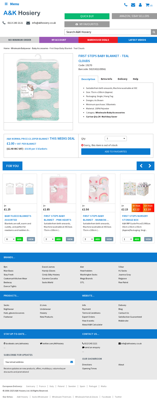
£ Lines (43, 305)
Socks (6, 305)
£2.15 (126, 207)
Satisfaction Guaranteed (130, 316)
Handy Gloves (48, 270)
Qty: (83, 138)
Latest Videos (137, 39)
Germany (30, 386)
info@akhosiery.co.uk (130, 343)
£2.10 (148, 207)
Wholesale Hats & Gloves (86, 396)
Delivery (122, 305)
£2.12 (137, 207)
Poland (61, 386)
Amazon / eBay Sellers (134, 16)
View (31, 239)
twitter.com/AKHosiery (52, 343)
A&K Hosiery (22, 396)
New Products (46, 316)
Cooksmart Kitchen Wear (15, 278)
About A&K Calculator (92, 324)
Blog (120, 309)
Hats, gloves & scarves (14, 312)
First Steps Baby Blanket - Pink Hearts (57, 217)
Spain (82, 386)
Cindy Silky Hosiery (51, 274)
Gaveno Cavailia (50, 278)
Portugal (93, 386)
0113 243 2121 (89, 343)
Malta (103, 386)
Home (6, 48)
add (19, 239)
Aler (82, 266)
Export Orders (88, 316)
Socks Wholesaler (40, 396)
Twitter (118, 396)
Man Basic (9, 270)
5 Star (121, 266)
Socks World (47, 282)
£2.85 (50, 207)
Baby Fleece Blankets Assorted (18, 217)
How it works (88, 320)
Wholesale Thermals (61, 396)
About (121, 364)
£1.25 (11, 207)
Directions (87, 364)
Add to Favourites (116, 151)
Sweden (72, 386)
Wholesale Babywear (21, 48)
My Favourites (87, 24)
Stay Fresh (9, 274)
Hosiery (43, 312)
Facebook (106, 396)
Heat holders (86, 270)
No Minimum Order (19, 39)
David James (48, 266)
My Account (59, 39)
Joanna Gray (124, 274)
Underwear (45, 309)
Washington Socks (88, 274)
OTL (82, 282)
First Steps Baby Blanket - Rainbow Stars (94, 218)
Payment (86, 309)
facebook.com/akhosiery (16, 343)
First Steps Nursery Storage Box (135, 217)
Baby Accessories (40, 48)
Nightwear (9, 309)
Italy (52, 386)
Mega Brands (86, 278)
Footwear (8, 316)
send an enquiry (91, 347)
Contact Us (123, 312)
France (42, 386)
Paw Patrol (123, 282)
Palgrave (122, 278)
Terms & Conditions (91, 312)
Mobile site (123, 320)
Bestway (8, 282)
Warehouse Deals (98, 39)
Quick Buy (87, 16)
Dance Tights (10, 286)
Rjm (5, 266)
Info (84, 305)
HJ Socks (122, 270)
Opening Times (89, 368)
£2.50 (89, 207)
